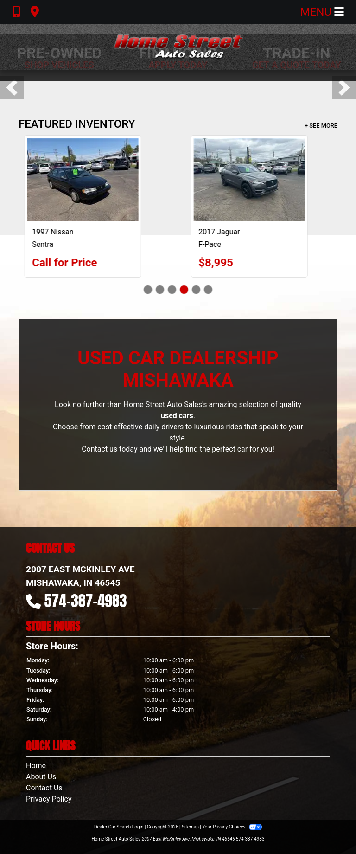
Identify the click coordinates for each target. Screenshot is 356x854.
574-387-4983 (85, 600)
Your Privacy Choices (232, 826)
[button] (12, 87)
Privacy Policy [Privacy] (49, 799)
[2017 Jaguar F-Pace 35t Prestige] (261, 180)
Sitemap (190, 826)
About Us (41, 776)
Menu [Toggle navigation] (322, 12)
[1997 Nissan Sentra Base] (95, 180)
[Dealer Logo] (178, 47)
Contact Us (44, 787)
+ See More (321, 125)
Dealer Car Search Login (119, 826)
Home (36, 765)
